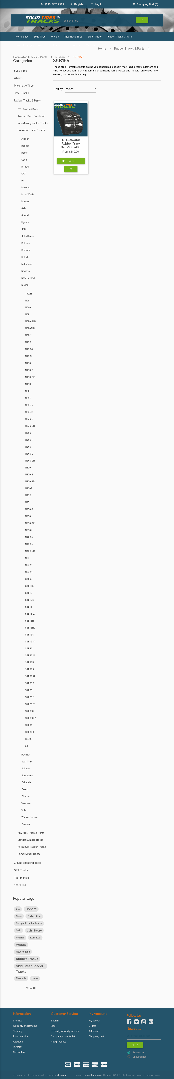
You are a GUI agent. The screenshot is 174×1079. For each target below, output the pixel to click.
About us (18, 1041)
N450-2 (29, 544)
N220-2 (29, 405)
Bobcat (25, 145)
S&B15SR (30, 641)
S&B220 (29, 683)
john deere (34, 930)
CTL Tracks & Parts (28, 109)
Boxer (24, 152)
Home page (22, 36)
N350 (28, 516)
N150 (28, 363)
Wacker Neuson (29, 817)
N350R (28, 530)
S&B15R (29, 620)
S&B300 (29, 711)
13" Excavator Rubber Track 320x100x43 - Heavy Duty (71, 145)
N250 (28, 432)
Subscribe (138, 1052)
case (19, 916)
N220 (28, 398)
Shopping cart (96, 1036)
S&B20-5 (30, 655)
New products (58, 1041)
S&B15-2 (30, 613)
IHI (22, 180)
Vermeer (26, 803)
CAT (23, 173)
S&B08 (28, 578)
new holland (23, 951)
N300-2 (29, 474)
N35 (27, 502)
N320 (28, 495)
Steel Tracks (95, 36)
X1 (26, 746)
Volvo (24, 810)
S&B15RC (30, 627)
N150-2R (30, 377)
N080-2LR (30, 321)
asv (18, 909)
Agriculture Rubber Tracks (32, 846)
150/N (28, 293)
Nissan (25, 285)
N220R (29, 411)
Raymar (25, 754)
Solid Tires (40, 36)
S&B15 (28, 606)
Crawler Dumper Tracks (30, 839)
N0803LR (30, 328)
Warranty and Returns (25, 1025)
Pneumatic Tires (73, 36)
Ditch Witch (27, 194)
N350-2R (30, 523)
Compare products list (63, 1036)
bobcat (31, 909)
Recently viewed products (65, 1031)
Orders (92, 1025)
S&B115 (29, 585)
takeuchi (21, 978)
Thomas (26, 796)
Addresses (94, 1031)
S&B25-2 (30, 704)
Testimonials (21, 877)
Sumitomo (27, 775)
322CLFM (20, 885)
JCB (23, 229)
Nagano (25, 271)
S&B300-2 (30, 718)
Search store (71, 20)
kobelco (20, 937)
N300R (28, 488)
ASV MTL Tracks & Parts (31, 832)
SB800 (28, 739)
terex (35, 978)
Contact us (19, 1052)
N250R (28, 439)
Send (135, 1045)
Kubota (25, 257)
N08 (27, 314)
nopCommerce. (94, 1075)
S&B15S (29, 634)
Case (24, 159)
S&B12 (28, 592)
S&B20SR (30, 676)
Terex (24, 789)
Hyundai (25, 222)
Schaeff (25, 768)
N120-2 (29, 349)
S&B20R (29, 662)
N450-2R (30, 551)
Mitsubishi (26, 264)
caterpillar (34, 916)
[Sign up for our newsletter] (144, 1036)
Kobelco (25, 243)
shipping (61, 1075)
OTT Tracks (21, 870)
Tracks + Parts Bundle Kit (31, 116)
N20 (27, 391)
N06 (27, 300)
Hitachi (25, 166)
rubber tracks (27, 959)
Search (55, 1020)
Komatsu (26, 250)
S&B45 (28, 725)
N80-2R (29, 572)
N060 (28, 307)
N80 (27, 558)
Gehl (23, 208)
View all (31, 988)
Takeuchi (26, 782)
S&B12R (29, 599)
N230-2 (29, 418)
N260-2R (30, 460)
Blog (53, 1025)
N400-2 (29, 537)
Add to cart (70, 161)
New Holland (28, 278)
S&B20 (28, 648)
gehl (18, 930)
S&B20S (29, 669)
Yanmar (25, 824)
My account (95, 1020)
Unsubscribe (139, 1056)
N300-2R (30, 481)
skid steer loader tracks (29, 966)
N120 (28, 342)
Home (102, 48)
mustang (21, 944)
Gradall (25, 215)
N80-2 (28, 565)
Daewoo (25, 187)
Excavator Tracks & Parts (31, 130)
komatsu (35, 937)
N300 (28, 467)
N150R (28, 384)
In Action (17, 1046)
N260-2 (29, 453)
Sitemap (17, 1020)
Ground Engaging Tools (27, 862)
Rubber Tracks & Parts (119, 36)
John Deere (27, 236)
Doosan (25, 201)
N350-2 (29, 509)
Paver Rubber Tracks (29, 853)
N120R (28, 356)
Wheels (55, 36)
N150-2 (29, 370)
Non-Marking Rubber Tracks (33, 123)
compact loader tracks (29, 923)
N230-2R (30, 425)
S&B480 (29, 732)
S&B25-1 (30, 697)
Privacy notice (20, 1036)
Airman (25, 138)
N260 (28, 446)
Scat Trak (26, 761)
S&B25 (28, 690)
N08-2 (28, 335)
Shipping (17, 1031)
